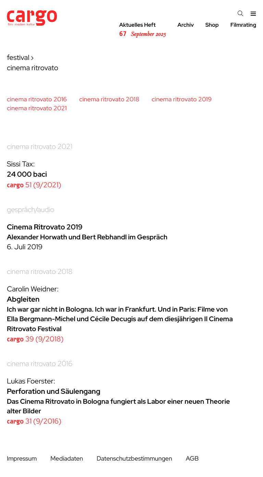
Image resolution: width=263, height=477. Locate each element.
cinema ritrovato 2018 (109, 99)
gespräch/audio (30, 209)
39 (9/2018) (35, 339)
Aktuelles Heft (142, 29)
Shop (212, 24)
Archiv (185, 24)
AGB (192, 459)
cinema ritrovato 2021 (37, 108)
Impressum (22, 459)
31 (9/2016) (34, 421)
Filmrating (243, 24)
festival (18, 57)
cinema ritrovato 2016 (37, 99)
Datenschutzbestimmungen (134, 459)
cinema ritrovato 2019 (182, 99)
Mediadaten (66, 459)
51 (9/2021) (34, 185)
